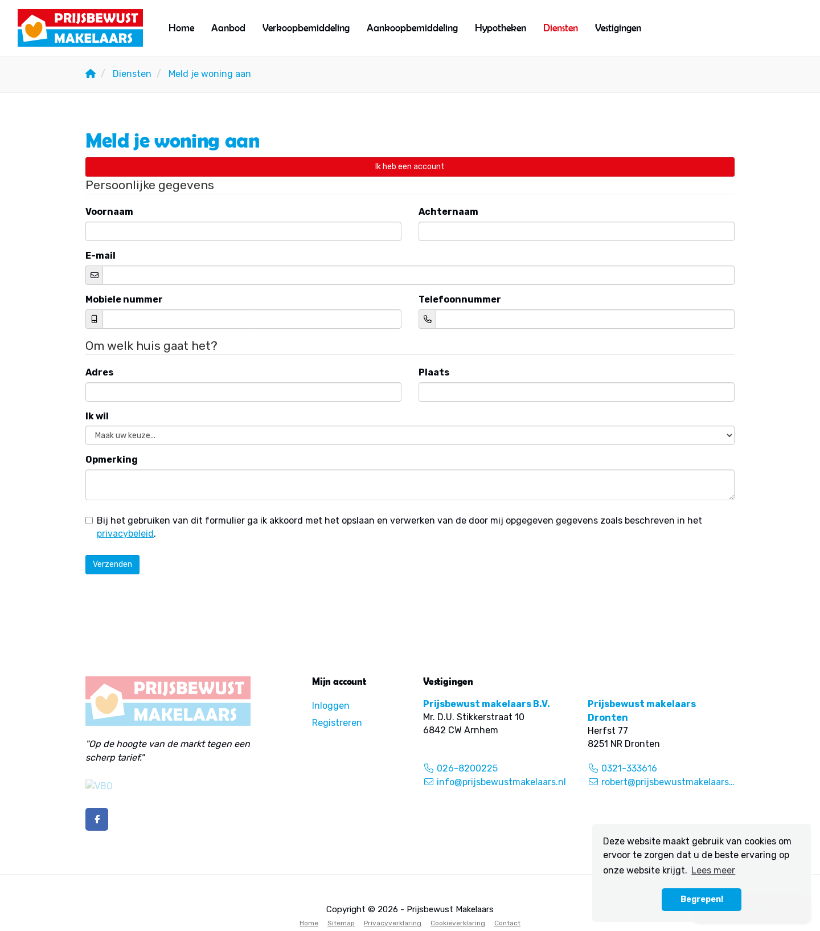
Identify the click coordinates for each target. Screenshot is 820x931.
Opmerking (111, 459)
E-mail (100, 255)
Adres (99, 372)
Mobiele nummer (124, 299)
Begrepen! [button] (701, 899)
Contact (507, 923)
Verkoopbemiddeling (306, 28)
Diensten (560, 28)
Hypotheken (500, 28)
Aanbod (228, 28)
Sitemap (341, 923)
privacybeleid (125, 533)
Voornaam (109, 211)
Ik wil (97, 416)
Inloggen (331, 705)
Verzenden (112, 564)
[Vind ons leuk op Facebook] (96, 819)
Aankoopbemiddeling (412, 28)
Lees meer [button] (713, 870)
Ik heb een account (410, 167)
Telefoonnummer (460, 299)
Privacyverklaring (392, 923)
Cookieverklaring (457, 923)
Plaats (434, 372)
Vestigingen (618, 28)
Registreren (337, 722)
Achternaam (448, 211)
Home (181, 28)
